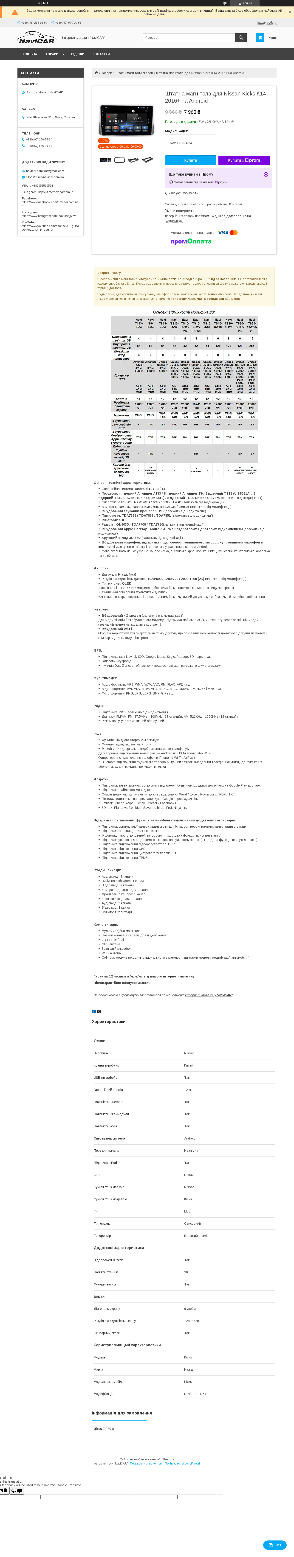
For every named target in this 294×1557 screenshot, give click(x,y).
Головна (29, 54)
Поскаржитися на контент (146, 1463)
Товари (51, 54)
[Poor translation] (16, 1491)
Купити (190, 160)
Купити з (244, 160)
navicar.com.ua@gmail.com (45, 170)
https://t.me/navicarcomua (55, 192)
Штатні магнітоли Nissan (134, 73)
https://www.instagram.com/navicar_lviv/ (49, 216)
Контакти (101, 54)
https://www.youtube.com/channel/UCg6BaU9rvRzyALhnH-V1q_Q (50, 227)
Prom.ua (168, 1459)
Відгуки (77, 54)
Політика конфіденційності (182, 1463)
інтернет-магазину (179, 976)
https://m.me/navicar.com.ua (45, 177)
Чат (275, 1545)
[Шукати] (241, 37)
